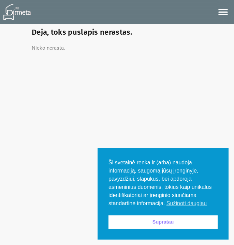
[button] (223, 12)
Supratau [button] (163, 222)
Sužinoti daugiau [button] (186, 203)
